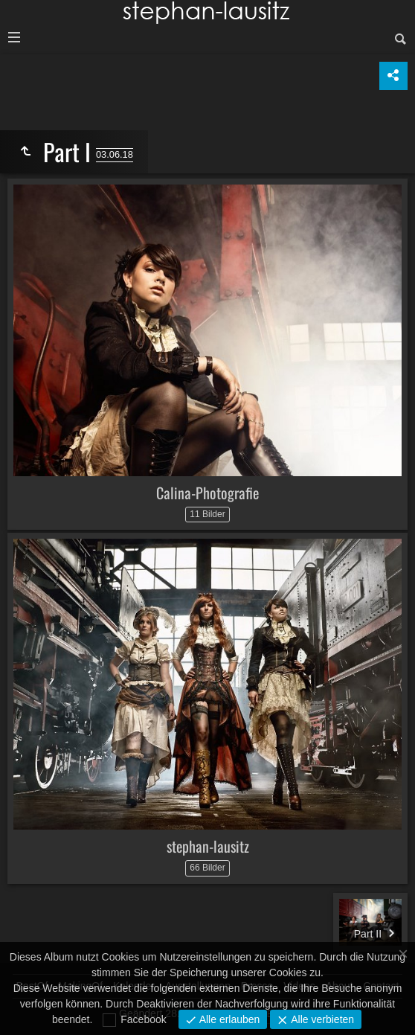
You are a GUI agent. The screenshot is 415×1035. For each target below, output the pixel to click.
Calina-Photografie (207, 492)
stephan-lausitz (208, 846)
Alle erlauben (228, 1019)
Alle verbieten (321, 1019)
